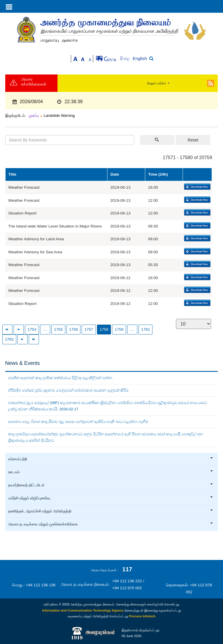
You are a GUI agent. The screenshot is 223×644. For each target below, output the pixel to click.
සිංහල (125, 59)
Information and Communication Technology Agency (82, 610)
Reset (193, 140)
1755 (58, 329)
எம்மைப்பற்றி (110, 459)
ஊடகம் (110, 472)
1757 (88, 329)
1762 (9, 339)
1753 (32, 329)
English (140, 58)
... (45, 329)
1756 (73, 329)
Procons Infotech (142, 616)
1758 (104, 329)
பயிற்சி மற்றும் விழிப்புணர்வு (110, 498)
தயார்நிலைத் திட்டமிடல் (110, 485)
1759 (119, 329)
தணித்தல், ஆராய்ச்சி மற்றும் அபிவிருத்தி (110, 511)
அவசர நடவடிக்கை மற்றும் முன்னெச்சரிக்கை (110, 524)
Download (197, 187)
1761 (145, 329)
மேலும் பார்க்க (156, 83)
